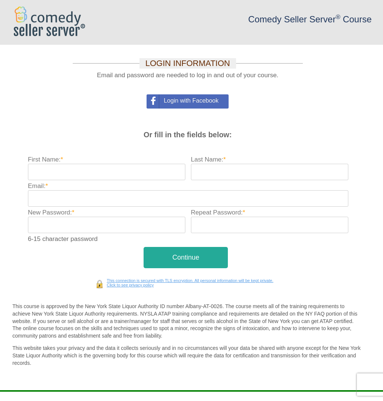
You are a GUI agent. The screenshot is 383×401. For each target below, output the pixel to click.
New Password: (51, 212)
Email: (38, 185)
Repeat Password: (218, 212)
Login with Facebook (191, 100)
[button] (186, 258)
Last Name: (208, 159)
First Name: (45, 159)
